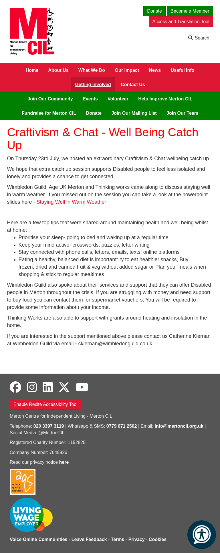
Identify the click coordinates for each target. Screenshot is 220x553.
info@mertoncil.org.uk (178, 426)
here (64, 462)
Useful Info (183, 70)
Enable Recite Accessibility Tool (45, 404)
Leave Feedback (89, 539)
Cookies (158, 539)
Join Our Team (182, 113)
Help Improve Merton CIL (165, 98)
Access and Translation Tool (180, 21)
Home (32, 70)
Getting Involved (93, 84)
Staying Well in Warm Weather (71, 202)
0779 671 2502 (121, 426)
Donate (154, 11)
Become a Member (190, 11)
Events (90, 98)
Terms (117, 539)
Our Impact (127, 70)
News (155, 70)
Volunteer (118, 98)
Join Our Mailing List (133, 113)
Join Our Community (50, 98)
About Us (58, 70)
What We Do (91, 70)
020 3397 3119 (48, 426)
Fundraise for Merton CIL (49, 113)
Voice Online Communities (39, 539)
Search (198, 37)
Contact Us (133, 84)
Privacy (136, 539)
